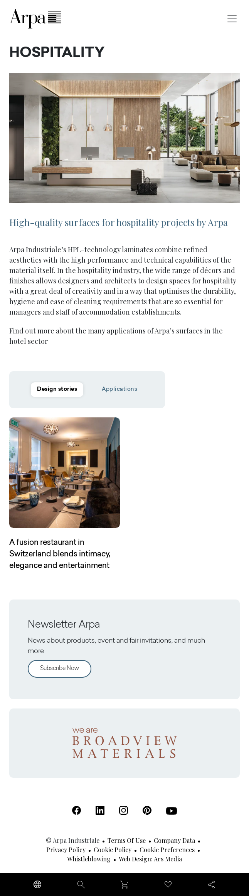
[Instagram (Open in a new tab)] (123, 810)
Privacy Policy (66, 850)
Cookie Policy (112, 850)
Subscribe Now (59, 669)
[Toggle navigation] (232, 19)
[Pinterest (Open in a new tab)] (147, 810)
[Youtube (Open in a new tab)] (171, 811)
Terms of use (127, 840)
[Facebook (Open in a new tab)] (76, 810)
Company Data (174, 840)
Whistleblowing (89, 859)
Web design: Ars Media (150, 859)
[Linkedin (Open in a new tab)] (100, 810)
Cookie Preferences (167, 850)
